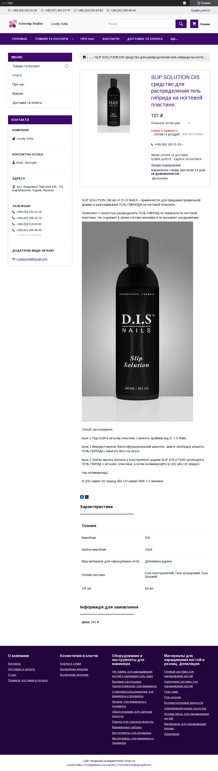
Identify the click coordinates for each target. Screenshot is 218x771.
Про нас (88, 39)
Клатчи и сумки (70, 663)
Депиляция (171, 734)
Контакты (14, 663)
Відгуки (17, 93)
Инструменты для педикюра (131, 732)
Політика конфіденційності (134, 765)
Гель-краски (172, 697)
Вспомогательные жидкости (183, 702)
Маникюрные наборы (126, 727)
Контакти (111, 39)
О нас (12, 674)
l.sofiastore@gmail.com (31, 259)
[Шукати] (181, 24)
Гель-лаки (171, 691)
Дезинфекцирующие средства (185, 708)
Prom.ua (130, 761)
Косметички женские (74, 669)
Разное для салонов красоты (132, 721)
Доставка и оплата (21, 669)
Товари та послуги (51, 39)
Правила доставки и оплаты (28, 680)
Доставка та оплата (145, 39)
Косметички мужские (74, 674)
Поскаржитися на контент (99, 765)
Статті (17, 75)
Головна (19, 39)
